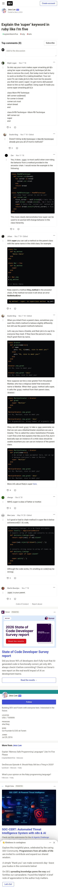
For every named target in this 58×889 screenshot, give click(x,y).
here (35, 484)
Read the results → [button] (29, 680)
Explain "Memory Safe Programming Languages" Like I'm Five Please (28, 755)
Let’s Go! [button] (8, 884)
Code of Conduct (22, 604)
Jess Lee (12, 9)
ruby (22, 34)
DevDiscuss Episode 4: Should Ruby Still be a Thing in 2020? (28, 766)
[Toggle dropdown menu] (54, 62)
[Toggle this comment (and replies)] (3, 67)
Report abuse (37, 604)
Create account (48, 3)
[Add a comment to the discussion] (30, 52)
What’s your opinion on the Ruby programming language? (28, 776)
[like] (8, 127)
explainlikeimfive (10, 34)
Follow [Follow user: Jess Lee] (29, 702)
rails (29, 34)
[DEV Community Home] (10, 3)
